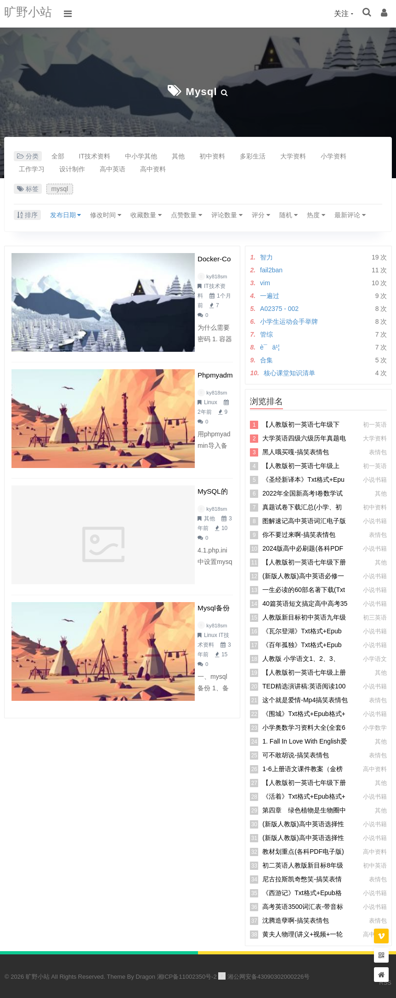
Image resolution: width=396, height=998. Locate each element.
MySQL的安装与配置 (151, 413)
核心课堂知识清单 (289, 372)
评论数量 (227, 214)
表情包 (378, 451)
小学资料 (333, 155)
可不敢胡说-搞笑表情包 (295, 754)
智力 (266, 256)
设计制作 (72, 168)
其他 (178, 155)
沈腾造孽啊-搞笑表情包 (295, 919)
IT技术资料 (94, 155)
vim (265, 282)
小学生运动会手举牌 (289, 320)
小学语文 (375, 657)
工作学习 (32, 168)
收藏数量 (146, 214)
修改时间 (105, 214)
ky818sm (132, 275)
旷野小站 (31, 13)
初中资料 (212, 155)
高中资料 (153, 168)
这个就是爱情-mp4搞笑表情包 (305, 699)
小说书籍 (375, 478)
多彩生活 (253, 155)
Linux (162, 353)
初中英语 (375, 864)
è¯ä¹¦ (270, 346)
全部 (57, 155)
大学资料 (293, 155)
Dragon (145, 975)
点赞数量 (186, 214)
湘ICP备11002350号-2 (187, 975)
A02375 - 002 (279, 307)
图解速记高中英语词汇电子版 (304, 520)
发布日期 (65, 214)
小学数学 (375, 726)
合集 (266, 359)
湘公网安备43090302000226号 (264, 975)
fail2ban (271, 269)
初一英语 (375, 423)
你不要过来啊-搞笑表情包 (298, 533)
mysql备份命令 (140, 490)
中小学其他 (141, 155)
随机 (288, 214)
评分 (261, 214)
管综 (266, 333)
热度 (316, 214)
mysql (201, 91)
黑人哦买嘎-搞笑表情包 (295, 451)
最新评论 (350, 214)
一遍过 (269, 295)
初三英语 (375, 616)
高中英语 (112, 168)
